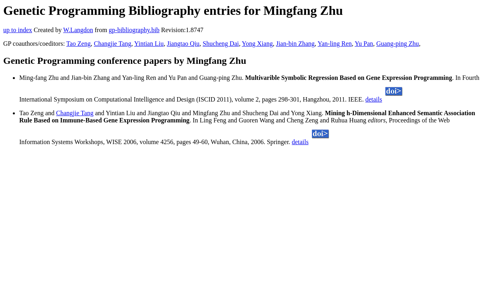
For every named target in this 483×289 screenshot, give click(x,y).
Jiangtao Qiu (183, 43)
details (373, 99)
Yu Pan (364, 43)
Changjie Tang (112, 43)
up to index (17, 29)
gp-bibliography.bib (134, 29)
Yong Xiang (257, 43)
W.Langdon (78, 29)
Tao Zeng (78, 43)
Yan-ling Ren (335, 43)
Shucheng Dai (221, 43)
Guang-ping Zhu (397, 43)
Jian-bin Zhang (295, 43)
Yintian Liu (149, 43)
